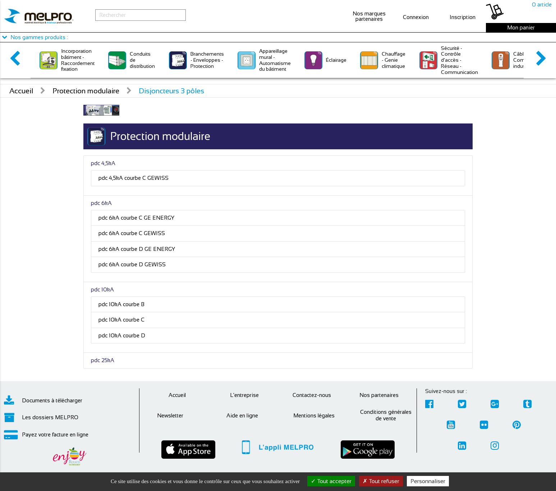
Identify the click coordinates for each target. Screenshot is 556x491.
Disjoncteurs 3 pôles (171, 91)
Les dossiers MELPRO (41, 417)
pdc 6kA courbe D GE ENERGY (136, 249)
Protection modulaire (85, 91)
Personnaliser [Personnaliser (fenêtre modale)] (427, 481)
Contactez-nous (312, 395)
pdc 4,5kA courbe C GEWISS (133, 178)
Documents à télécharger (43, 400)
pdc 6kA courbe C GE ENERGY (136, 218)
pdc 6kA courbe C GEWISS (131, 233)
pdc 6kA (101, 203)
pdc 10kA (102, 289)
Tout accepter (331, 481)
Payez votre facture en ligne (46, 434)
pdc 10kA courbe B (121, 304)
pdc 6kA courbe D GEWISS (132, 264)
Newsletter (170, 415)
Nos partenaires (379, 395)
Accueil (21, 91)
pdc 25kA (102, 360)
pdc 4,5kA (103, 163)
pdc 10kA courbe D (121, 335)
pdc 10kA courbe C (121, 320)
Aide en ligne (242, 415)
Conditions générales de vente (386, 415)
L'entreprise (244, 395)
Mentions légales (314, 415)
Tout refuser (381, 481)
